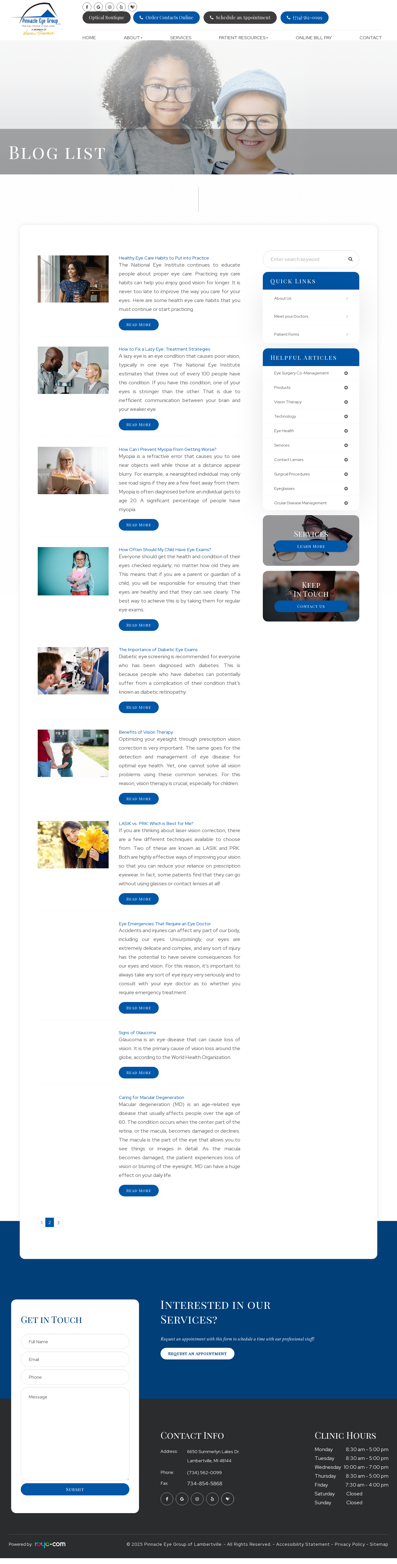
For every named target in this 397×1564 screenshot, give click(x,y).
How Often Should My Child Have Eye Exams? (170, 551)
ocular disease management (303, 508)
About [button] (133, 38)
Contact (371, 38)
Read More (140, 325)
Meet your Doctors (293, 316)
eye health (285, 433)
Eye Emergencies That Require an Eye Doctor (170, 927)
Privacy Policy (350, 1550)
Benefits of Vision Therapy (149, 734)
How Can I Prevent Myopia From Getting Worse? (173, 450)
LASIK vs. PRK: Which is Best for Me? (160, 826)
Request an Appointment (200, 1360)
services (283, 448)
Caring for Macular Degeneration (155, 1101)
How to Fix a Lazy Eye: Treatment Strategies (169, 349)
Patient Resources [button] (243, 38)
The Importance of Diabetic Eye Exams (163, 651)
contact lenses (290, 463)
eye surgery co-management (304, 373)
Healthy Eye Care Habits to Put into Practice (169, 257)
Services (180, 38)
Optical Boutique (106, 17)
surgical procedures (293, 478)
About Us (283, 298)
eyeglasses (285, 493)
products (283, 388)
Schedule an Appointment (243, 17)
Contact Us (311, 611)
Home (89, 38)
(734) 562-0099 (307, 17)
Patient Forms (288, 334)
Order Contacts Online (169, 17)
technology (285, 418)
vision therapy (289, 403)
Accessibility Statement (303, 1550)
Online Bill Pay (314, 38)
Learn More (311, 551)
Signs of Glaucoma (140, 1036)
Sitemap (379, 1550)
